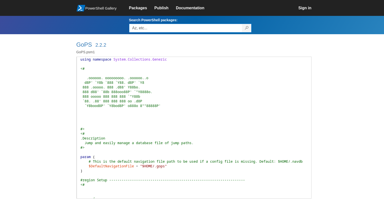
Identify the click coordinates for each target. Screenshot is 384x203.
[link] (142, 8)
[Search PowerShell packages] (247, 28)
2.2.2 (100, 45)
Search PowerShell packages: (153, 20)
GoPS (84, 44)
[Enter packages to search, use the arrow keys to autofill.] (185, 28)
